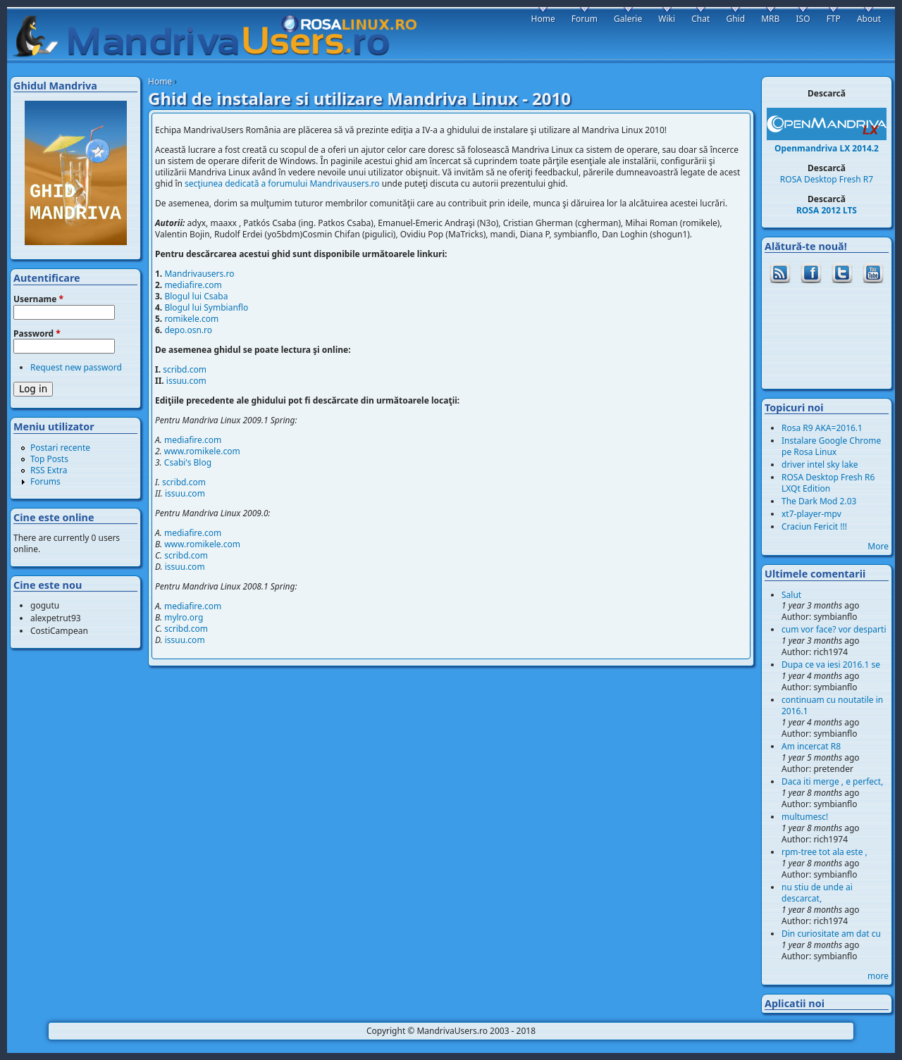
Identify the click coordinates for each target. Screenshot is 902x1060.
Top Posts (49, 459)
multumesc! (804, 817)
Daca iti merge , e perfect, (832, 781)
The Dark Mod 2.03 (818, 501)
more (878, 976)
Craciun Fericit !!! (814, 526)
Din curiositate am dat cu (831, 934)
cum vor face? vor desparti (833, 629)
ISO (803, 19)
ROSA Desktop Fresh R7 (826, 179)
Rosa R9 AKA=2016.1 (822, 428)
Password (37, 333)
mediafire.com (192, 285)
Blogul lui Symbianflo (206, 307)
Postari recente (60, 448)
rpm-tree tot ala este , (824, 852)
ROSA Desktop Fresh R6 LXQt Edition (828, 482)
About (869, 19)
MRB (770, 19)
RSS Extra (49, 470)
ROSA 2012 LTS (826, 210)
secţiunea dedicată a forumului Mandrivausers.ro (282, 183)
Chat (700, 19)
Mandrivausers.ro (199, 274)
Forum (585, 19)
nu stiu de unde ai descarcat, (817, 892)
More (878, 546)
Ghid (735, 19)
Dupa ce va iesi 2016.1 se (830, 665)
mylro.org (183, 617)
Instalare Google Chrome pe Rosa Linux (831, 446)
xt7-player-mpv (811, 514)
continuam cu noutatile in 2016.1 (832, 705)
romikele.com (191, 319)
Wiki (666, 19)
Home (160, 81)
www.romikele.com (202, 451)
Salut (791, 595)
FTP (834, 19)
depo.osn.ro (188, 330)
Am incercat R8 (811, 746)
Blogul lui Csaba (196, 296)
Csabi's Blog (187, 462)
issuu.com (186, 381)
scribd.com (184, 369)
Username (38, 299)
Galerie (628, 19)
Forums (45, 481)
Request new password (76, 367)
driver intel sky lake (819, 464)
